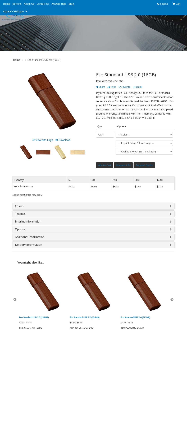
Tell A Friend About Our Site (28, 378)
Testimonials (19, 368)
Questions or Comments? (27, 374)
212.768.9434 (150, 399)
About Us (29, 3)
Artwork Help (59, 3)
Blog (71, 3)
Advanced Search (49, 353)
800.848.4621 (167, 399)
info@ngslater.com (164, 407)
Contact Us (43, 3)
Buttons (16, 3)
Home (6, 3)
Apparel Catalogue (13, 11)
